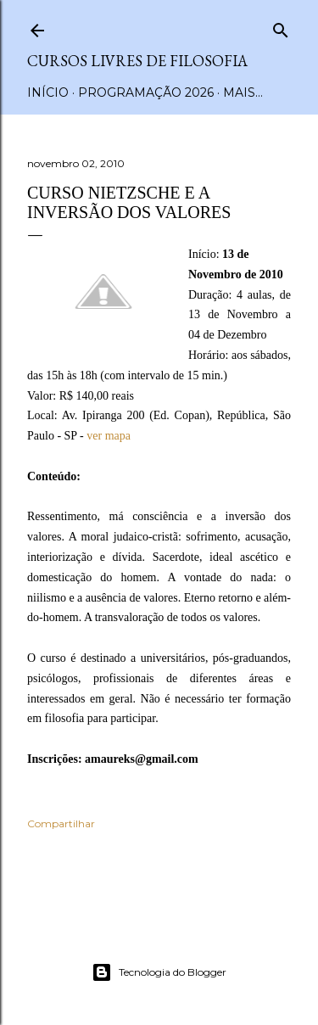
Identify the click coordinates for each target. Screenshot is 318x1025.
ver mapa (108, 435)
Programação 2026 (146, 92)
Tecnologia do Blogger (159, 972)
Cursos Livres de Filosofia (137, 60)
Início (48, 92)
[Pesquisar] (281, 26)
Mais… (243, 92)
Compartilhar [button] (61, 823)
